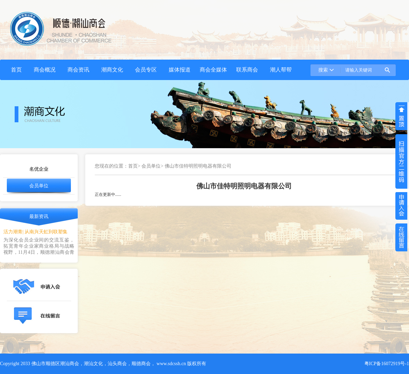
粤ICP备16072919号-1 (386, 363)
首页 (133, 166)
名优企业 (38, 169)
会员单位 (38, 185)
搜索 (323, 70)
